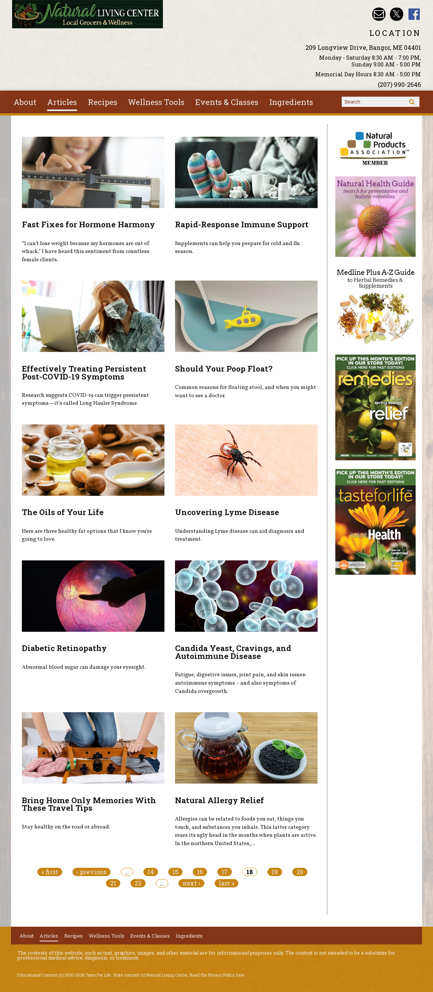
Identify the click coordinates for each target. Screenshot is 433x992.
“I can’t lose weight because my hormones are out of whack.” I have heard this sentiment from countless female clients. (85, 252)
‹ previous (91, 872)
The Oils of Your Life (63, 512)
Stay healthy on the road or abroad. (66, 827)
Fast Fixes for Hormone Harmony (88, 224)
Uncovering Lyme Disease (227, 512)
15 (175, 872)
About (25, 102)
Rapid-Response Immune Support (242, 224)
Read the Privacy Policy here (217, 975)
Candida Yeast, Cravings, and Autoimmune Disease (233, 652)
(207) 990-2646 (399, 84)
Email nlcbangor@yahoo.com (378, 14)
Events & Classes (226, 102)
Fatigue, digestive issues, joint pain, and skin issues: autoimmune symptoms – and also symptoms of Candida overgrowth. (240, 683)
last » (226, 883)
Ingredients (291, 102)
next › (191, 883)
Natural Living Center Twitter (396, 14)
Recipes (102, 102)
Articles (62, 102)
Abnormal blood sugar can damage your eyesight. (84, 667)
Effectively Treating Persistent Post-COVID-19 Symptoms (84, 372)
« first (49, 872)
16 (200, 872)
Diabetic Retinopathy (64, 648)
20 (299, 872)
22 (138, 883)
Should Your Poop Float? (223, 368)
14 (150, 872)
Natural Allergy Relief (219, 800)
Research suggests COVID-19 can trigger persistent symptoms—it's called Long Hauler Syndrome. (85, 399)
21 (113, 883)
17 (224, 872)
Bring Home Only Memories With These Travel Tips (89, 804)
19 (275, 872)
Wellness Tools (156, 102)
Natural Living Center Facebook (414, 14)
